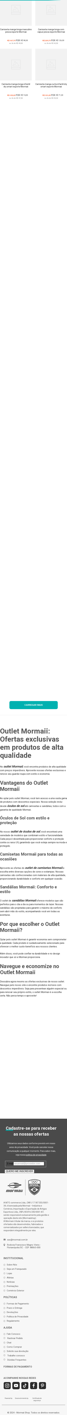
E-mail (10, 1163)
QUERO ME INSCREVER (19, 1171)
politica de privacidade (36, 1155)
